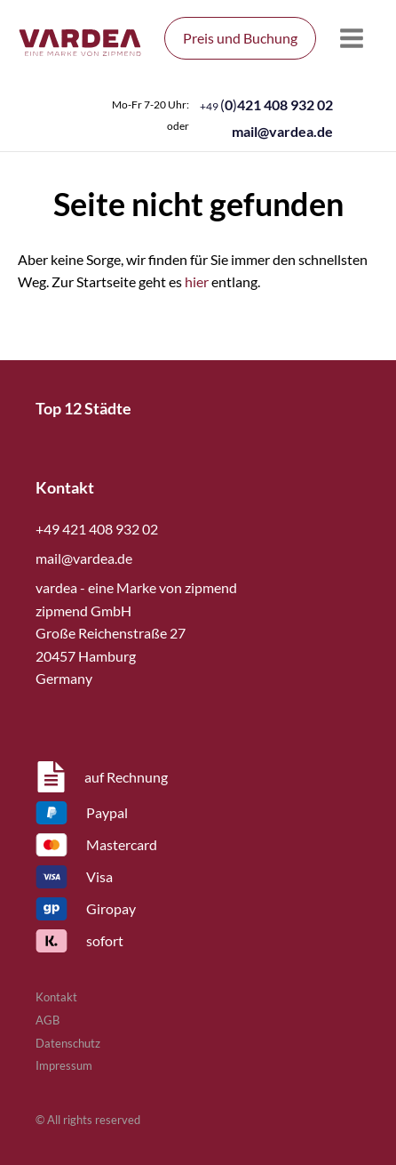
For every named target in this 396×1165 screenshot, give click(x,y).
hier (197, 281)
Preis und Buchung (240, 37)
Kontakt (56, 997)
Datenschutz (68, 1043)
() (266, 104)
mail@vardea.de (282, 131)
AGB (47, 1020)
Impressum (64, 1065)
